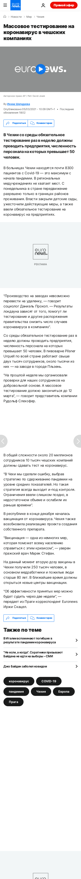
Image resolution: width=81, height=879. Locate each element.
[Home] (4, 16)
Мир (29, 17)
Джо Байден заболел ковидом (25, 666)
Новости (16, 17)
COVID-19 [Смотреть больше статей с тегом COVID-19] (48, 681)
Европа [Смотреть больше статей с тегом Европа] (63, 691)
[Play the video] (40, 69)
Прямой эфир (64, 5)
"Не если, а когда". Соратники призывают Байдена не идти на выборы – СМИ (33, 654)
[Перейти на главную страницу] (15, 5)
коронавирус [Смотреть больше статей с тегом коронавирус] (19, 681)
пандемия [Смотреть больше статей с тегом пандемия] (16, 691)
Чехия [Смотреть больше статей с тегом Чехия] (41, 691)
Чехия (40, 17)
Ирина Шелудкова (18, 104)
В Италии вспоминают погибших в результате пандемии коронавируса (29, 640)
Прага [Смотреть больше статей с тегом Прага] (13, 701)
